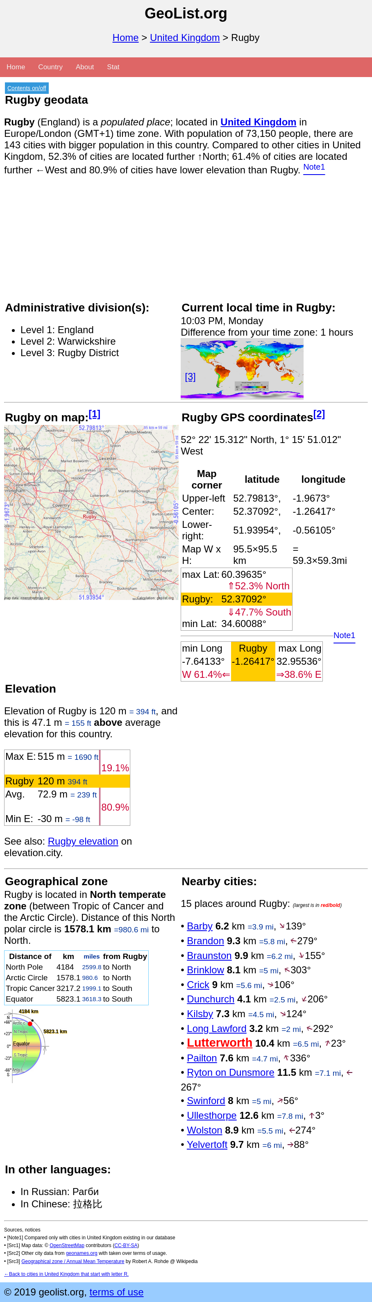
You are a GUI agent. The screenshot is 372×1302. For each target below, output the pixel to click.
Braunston (209, 955)
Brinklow (205, 969)
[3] (190, 376)
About (85, 67)
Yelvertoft (207, 1144)
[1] (94, 414)
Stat (113, 67)
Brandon (205, 940)
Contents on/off (26, 88)
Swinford (206, 1100)
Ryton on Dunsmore (230, 1072)
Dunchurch (210, 998)
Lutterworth (219, 1042)
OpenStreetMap (67, 1245)
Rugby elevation (83, 841)
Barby (200, 926)
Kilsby (200, 1013)
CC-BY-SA (125, 1245)
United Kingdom (185, 37)
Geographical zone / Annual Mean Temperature (72, 1261)
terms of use (116, 1291)
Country (50, 67)
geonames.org (82, 1253)
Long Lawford (216, 1028)
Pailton (202, 1057)
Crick (198, 984)
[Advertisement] (186, 243)
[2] (319, 414)
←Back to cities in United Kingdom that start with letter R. (66, 1274)
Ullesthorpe (211, 1115)
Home (126, 37)
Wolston (204, 1130)
